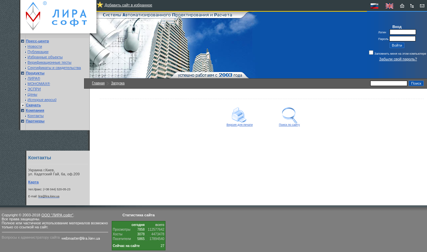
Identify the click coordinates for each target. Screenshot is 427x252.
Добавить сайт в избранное (128, 5)
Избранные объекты (45, 57)
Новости (35, 46)
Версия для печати (240, 123)
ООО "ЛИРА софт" (57, 215)
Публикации (38, 52)
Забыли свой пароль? (398, 59)
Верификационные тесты (50, 62)
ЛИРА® (34, 78)
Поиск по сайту (289, 123)
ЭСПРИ (34, 89)
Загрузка (117, 83)
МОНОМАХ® (39, 84)
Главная (98, 83)
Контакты (36, 116)
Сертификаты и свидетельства (54, 68)
